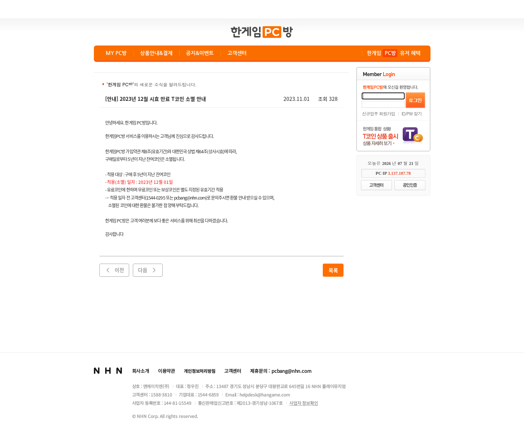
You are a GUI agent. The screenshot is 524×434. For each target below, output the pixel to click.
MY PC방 (116, 53)
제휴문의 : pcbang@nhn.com (280, 370)
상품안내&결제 (156, 53)
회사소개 (140, 370)
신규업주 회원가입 (378, 113)
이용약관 (166, 370)
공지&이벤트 (200, 53)
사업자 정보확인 (303, 403)
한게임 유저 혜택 (394, 53)
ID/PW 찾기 (412, 113)
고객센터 (237, 53)
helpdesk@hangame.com (264, 394)
